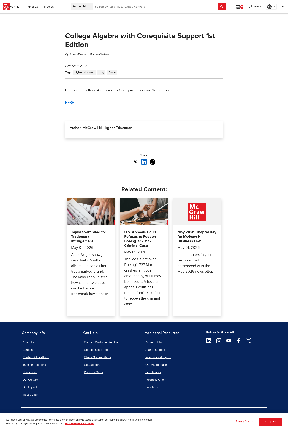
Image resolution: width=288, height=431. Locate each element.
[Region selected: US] (271, 7)
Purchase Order (155, 379)
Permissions (153, 372)
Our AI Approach (156, 364)
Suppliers (151, 387)
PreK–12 (20, 6)
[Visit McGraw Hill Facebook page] (238, 340)
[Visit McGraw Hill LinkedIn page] (208, 340)
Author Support (155, 349)
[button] (255, 6)
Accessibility (153, 342)
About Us (28, 342)
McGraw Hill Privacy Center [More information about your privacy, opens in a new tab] (79, 424)
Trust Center (31, 394)
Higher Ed (37, 6)
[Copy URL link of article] (152, 162)
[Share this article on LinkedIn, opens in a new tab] (144, 162)
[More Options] (282, 6)
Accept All (270, 422)
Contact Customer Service (101, 342)
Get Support (92, 364)
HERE (69, 102)
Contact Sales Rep (96, 349)
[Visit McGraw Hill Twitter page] (248, 340)
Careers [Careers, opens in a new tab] (28, 349)
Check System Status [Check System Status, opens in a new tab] (97, 357)
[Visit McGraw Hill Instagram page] (218, 340)
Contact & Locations (36, 357)
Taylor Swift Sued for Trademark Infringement (88, 236)
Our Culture (30, 379)
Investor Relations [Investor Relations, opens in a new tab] (34, 364)
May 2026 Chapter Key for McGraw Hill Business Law (197, 236)
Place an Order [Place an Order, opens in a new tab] (93, 372)
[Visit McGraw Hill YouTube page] (228, 340)
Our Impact (30, 387)
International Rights (158, 357)
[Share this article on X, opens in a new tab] (135, 162)
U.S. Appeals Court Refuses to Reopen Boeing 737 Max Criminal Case (140, 238)
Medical (55, 6)
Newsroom (30, 372)
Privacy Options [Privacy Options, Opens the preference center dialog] (244, 422)
